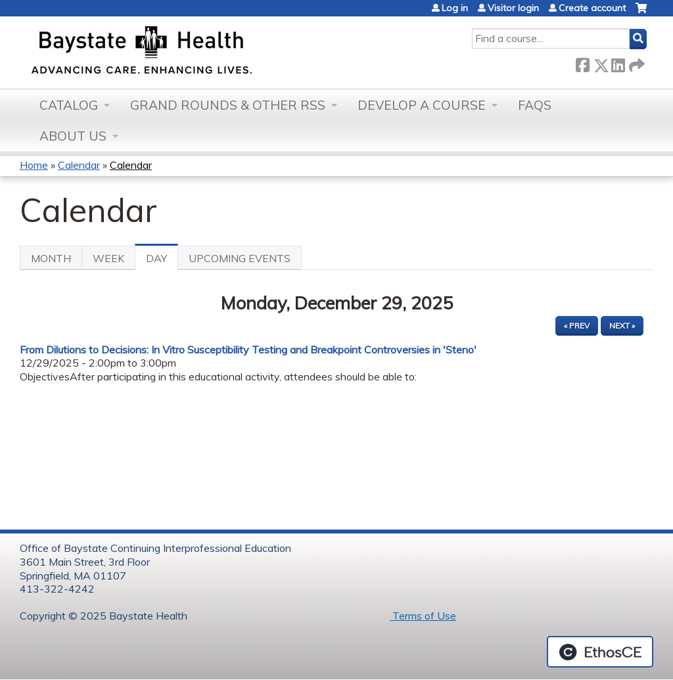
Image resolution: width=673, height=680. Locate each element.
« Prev (577, 325)
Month (51, 258)
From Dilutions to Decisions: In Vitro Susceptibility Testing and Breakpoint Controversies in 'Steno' (248, 349)
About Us (72, 136)
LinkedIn (617, 62)
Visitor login (513, 7)
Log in (455, 7)
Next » (622, 325)
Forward (635, 62)
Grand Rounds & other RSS (227, 105)
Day (162, 261)
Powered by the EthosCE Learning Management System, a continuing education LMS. (600, 652)
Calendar (79, 164)
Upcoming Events (239, 258)
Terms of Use (423, 615)
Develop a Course (422, 105)
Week (108, 258)
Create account (592, 7)
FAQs (534, 105)
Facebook (582, 62)
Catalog (68, 105)
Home (34, 164)
